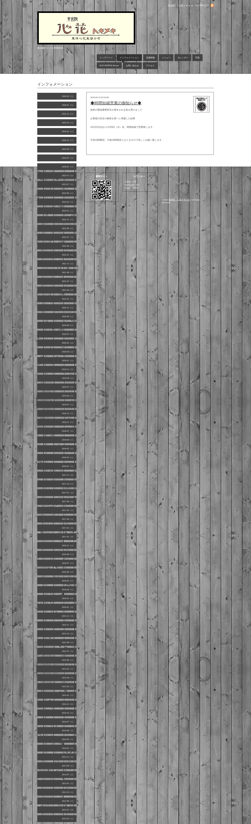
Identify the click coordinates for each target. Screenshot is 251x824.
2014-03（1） (68, 739)
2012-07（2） (68, 810)
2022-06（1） (68, 246)
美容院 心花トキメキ (179, 200)
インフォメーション (129, 57)
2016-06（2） (68, 572)
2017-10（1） (68, 484)
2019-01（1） (68, 404)
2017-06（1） (68, 501)
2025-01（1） (68, 131)
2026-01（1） (68, 105)
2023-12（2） (68, 175)
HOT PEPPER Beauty (109, 65)
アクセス (150, 65)
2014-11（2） (68, 704)
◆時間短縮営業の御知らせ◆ (115, 103)
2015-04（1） (68, 677)
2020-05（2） (68, 343)
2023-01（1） (68, 210)
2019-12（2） (68, 369)
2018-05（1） (68, 448)
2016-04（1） (68, 589)
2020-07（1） (68, 334)
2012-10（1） (68, 792)
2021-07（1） (68, 281)
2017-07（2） (68, 492)
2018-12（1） (68, 413)
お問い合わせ (132, 65)
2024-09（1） (68, 149)
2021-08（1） (68, 272)
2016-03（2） (68, 598)
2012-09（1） (68, 801)
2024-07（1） (68, 158)
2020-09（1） (68, 316)
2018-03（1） (68, 457)
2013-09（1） (68, 765)
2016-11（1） (68, 545)
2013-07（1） (68, 774)
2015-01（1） (68, 695)
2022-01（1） (68, 255)
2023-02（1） (68, 202)
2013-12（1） (68, 757)
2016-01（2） (68, 607)
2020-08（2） (68, 325)
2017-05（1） (68, 510)
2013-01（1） (68, 783)
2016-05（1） (68, 580)
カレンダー (182, 57)
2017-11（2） (68, 475)
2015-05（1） (68, 669)
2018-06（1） (68, 440)
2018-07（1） (68, 431)
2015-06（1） (68, 660)
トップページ (106, 57)
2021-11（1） (68, 263)
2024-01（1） (68, 166)
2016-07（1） (68, 563)
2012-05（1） (68, 818)
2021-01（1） (68, 299)
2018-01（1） (68, 466)
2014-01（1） (68, 748)
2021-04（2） (68, 290)
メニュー (166, 57)
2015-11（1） (68, 625)
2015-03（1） (68, 686)
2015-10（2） (68, 633)
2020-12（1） (68, 307)
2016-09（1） (68, 554)
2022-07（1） (68, 237)
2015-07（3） (68, 651)
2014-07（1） (68, 721)
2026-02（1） (68, 96)
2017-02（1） (68, 528)
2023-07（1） (68, 184)
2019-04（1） (68, 395)
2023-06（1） (68, 193)
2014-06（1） (68, 730)
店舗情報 (150, 57)
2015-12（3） (68, 616)
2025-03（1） (68, 122)
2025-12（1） (68, 114)
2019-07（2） (68, 387)
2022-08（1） (68, 228)
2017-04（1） (68, 519)
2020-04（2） (68, 351)
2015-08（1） (68, 642)
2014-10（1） (68, 713)
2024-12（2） (68, 140)
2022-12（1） (68, 219)
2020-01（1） (68, 360)
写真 (197, 57)
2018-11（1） (68, 422)
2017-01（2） (68, 536)
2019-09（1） (68, 378)
